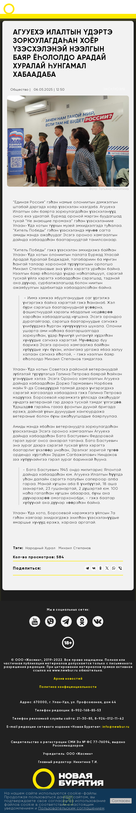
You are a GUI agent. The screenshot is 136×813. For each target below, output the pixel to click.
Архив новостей (68, 678)
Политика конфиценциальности (68, 687)
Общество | (20, 89)
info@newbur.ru (115, 726)
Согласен (121, 800)
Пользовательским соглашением (71, 808)
